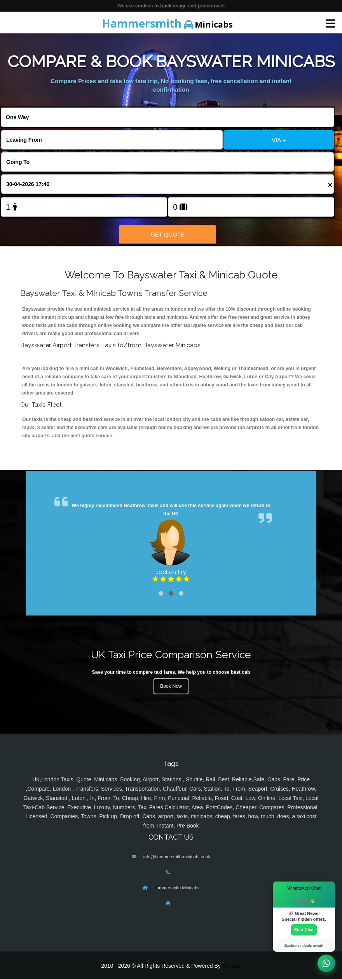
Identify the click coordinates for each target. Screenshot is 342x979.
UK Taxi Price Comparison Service (171, 655)
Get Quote (167, 234)
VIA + (279, 140)
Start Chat (304, 929)
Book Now (171, 686)
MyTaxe (231, 966)
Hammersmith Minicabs (177, 887)
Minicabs (167, 23)
